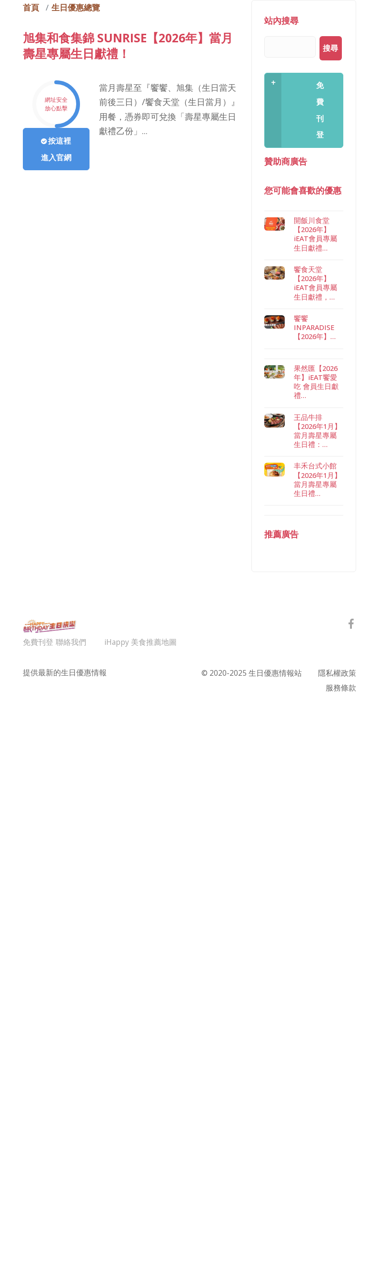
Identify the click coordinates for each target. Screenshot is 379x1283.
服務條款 (341, 973)
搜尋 (330, 48)
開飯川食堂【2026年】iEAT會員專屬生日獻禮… (315, 519)
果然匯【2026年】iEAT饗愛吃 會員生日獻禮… (316, 667)
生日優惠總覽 (75, 7)
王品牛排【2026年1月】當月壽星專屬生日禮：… (317, 716)
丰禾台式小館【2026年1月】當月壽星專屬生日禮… (317, 764)
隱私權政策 (337, 958)
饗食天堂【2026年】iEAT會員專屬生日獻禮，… (315, 568)
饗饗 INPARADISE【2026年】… (315, 612)
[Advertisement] (303, 319)
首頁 (31, 7)
